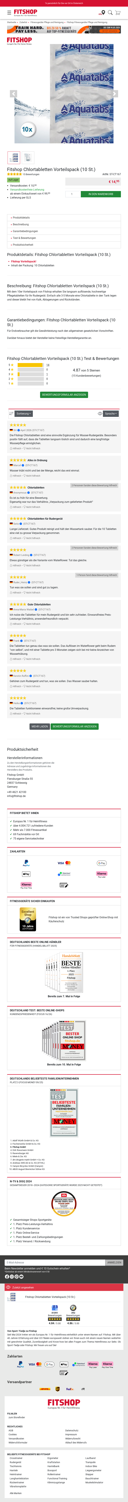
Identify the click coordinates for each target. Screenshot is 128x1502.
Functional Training (57, 1478)
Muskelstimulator (94, 1482)
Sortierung (23, 413)
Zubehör (23, 22)
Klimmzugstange (56, 1482)
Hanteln (14, 1470)
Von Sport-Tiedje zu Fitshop (22, 1331)
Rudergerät (15, 1462)
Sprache (110, 413)
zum (17, 1417)
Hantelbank (53, 1466)
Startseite (11, 22)
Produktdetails (21, 217)
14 (47, 365)
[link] (26, 863)
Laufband (90, 1458)
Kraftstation (54, 1462)
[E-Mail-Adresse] (55, 1262)
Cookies (13, 1434)
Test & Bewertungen (24, 238)
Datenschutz (71, 1430)
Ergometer (53, 1458)
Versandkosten (16, 1438)
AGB (11, 1430)
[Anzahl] (73, 194)
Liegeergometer (93, 1470)
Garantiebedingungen (25, 231)
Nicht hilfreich (31, 448)
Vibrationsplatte (18, 1486)
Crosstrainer (16, 1458)
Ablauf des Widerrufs (76, 1442)
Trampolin (90, 1462)
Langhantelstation (19, 1478)
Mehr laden (40, 726)
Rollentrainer (54, 1474)
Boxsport (52, 1470)
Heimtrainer (16, 1474)
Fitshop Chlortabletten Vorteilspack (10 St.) (50, 1297)
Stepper (89, 1474)
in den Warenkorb (101, 194)
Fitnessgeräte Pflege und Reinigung (47, 22)
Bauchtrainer (92, 1478)
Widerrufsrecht (72, 1438)
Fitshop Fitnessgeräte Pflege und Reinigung (87, 22)
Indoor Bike (91, 1466)
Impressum (71, 1434)
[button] (13, 93)
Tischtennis (15, 1466)
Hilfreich (15, 448)
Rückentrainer (17, 1482)
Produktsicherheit (23, 244)
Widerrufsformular (18, 1442)
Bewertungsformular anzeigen (64, 394)
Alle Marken (16, 1493)
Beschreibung (21, 224)
